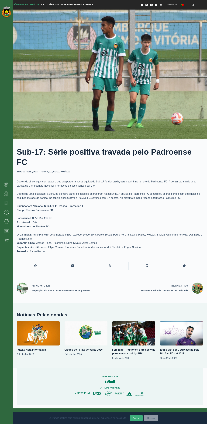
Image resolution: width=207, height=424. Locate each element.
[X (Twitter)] (146, 5)
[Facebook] (142, 5)
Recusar (151, 418)
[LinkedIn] (161, 5)
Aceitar (136, 418)
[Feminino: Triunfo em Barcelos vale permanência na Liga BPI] (133, 333)
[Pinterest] (109, 266)
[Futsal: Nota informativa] (38, 333)
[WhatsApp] (184, 266)
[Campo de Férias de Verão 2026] (86, 333)
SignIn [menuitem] (172, 5)
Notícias (34, 4)
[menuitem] (182, 5)
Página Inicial (21, 4)
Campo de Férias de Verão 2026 (84, 349)
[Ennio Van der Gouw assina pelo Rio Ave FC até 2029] (181, 333)
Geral (56, 172)
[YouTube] (156, 5)
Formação (46, 172)
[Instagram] (151, 5)
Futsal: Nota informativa (31, 349)
